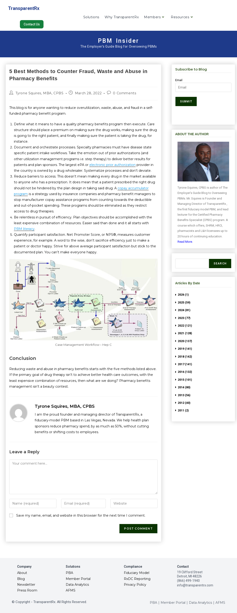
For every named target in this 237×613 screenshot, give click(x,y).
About (22, 573)
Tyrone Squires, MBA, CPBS (40, 93)
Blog (21, 579)
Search (220, 263)
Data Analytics (77, 584)
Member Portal (78, 579)
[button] (32, 24)
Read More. (185, 241)
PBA (69, 573)
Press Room (27, 590)
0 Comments (124, 93)
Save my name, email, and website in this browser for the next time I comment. (80, 515)
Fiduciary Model (136, 573)
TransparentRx (23, 8)
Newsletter (26, 584)
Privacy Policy (135, 584)
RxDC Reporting (137, 579)
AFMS (70, 590)
